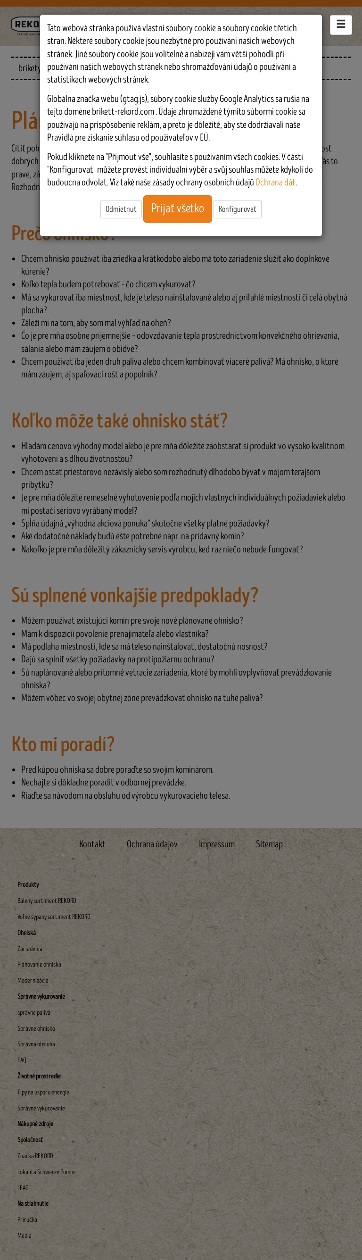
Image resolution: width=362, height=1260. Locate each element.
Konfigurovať (237, 209)
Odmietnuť (121, 209)
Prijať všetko (177, 208)
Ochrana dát (275, 182)
